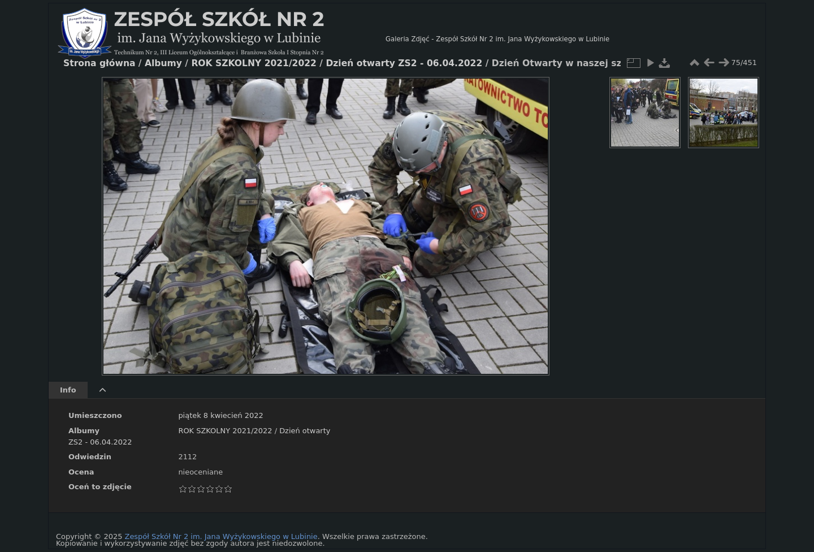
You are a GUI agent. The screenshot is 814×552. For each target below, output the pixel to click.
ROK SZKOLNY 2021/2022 (225, 430)
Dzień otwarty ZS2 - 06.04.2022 (404, 63)
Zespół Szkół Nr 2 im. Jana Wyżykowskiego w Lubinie (221, 536)
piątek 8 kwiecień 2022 (220, 415)
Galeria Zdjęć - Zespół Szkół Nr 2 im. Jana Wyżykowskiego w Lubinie (497, 39)
